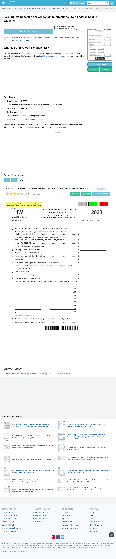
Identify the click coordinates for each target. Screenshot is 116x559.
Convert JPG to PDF (9, 531)
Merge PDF (66, 515)
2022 (14, 180)
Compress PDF (67, 522)
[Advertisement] (44, 79)
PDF (93, 69)
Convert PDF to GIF (40, 519)
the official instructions (48, 56)
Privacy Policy (95, 522)
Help (91, 515)
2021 (7, 180)
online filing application (34, 119)
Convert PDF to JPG (40, 512)
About (92, 512)
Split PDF (65, 512)
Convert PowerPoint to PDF (11, 528)
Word (106, 69)
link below (65, 125)
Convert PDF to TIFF (40, 522)
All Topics (93, 531)
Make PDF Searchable (70, 528)
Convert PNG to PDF (9, 519)
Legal (49, 373)
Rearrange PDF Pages (70, 525)
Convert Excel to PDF (9, 515)
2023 (21, 180)
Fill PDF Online (28, 31)
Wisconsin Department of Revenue (15, 373)
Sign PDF (65, 519)
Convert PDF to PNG (40, 515)
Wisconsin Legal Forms (37, 373)
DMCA (92, 519)
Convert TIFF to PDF (9, 525)
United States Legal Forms (63, 373)
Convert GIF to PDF (9, 522)
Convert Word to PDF (9, 512)
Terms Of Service (96, 525)
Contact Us (94, 528)
